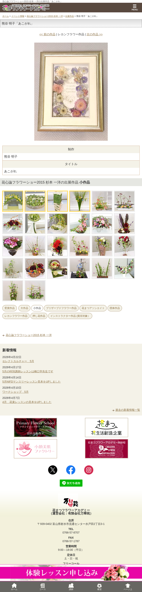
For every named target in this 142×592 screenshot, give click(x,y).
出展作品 (69, 16)
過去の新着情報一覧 (127, 409)
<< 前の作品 (47, 34)
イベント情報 (17, 16)
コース (42, 586)
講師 (71, 586)
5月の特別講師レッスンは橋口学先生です (27, 371)
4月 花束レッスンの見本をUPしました (27, 402)
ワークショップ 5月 (15, 391)
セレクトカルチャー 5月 (18, 361)
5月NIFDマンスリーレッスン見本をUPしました (31, 381)
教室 (99, 586)
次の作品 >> (95, 34)
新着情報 (9, 350)
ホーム (5, 16)
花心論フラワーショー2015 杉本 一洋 (45, 16)
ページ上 (128, 586)
